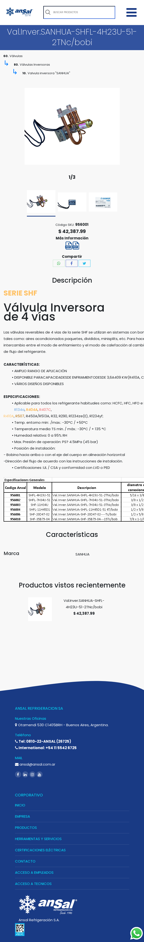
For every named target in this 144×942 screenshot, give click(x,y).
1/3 (72, 177)
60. (6, 56)
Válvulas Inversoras (35, 64)
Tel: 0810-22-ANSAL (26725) (43, 741)
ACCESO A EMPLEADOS (34, 872)
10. (24, 73)
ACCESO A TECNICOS (33, 883)
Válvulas (16, 56)
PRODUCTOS (26, 827)
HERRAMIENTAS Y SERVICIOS (38, 838)
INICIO (20, 805)
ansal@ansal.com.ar (35, 764)
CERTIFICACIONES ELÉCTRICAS (40, 849)
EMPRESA (22, 816)
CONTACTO (25, 861)
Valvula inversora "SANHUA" (49, 73)
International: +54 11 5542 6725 (46, 747)
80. (16, 64)
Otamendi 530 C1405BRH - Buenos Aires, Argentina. (62, 724)
